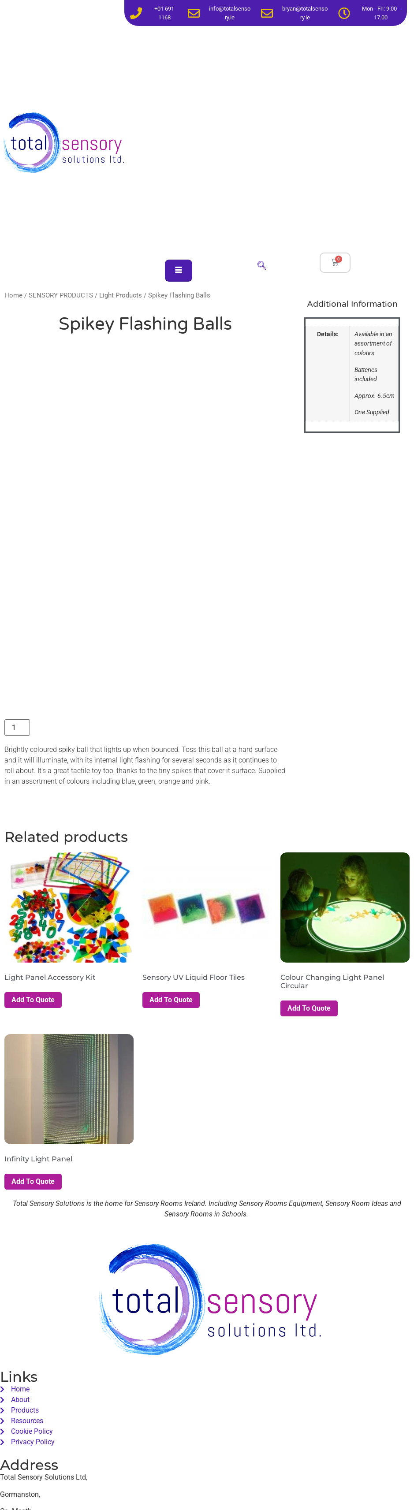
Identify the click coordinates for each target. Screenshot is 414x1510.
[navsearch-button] (262, 266)
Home (13, 295)
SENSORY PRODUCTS (61, 295)
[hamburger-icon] (178, 271)
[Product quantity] (17, 727)
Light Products (120, 295)
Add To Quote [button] (33, 1000)
